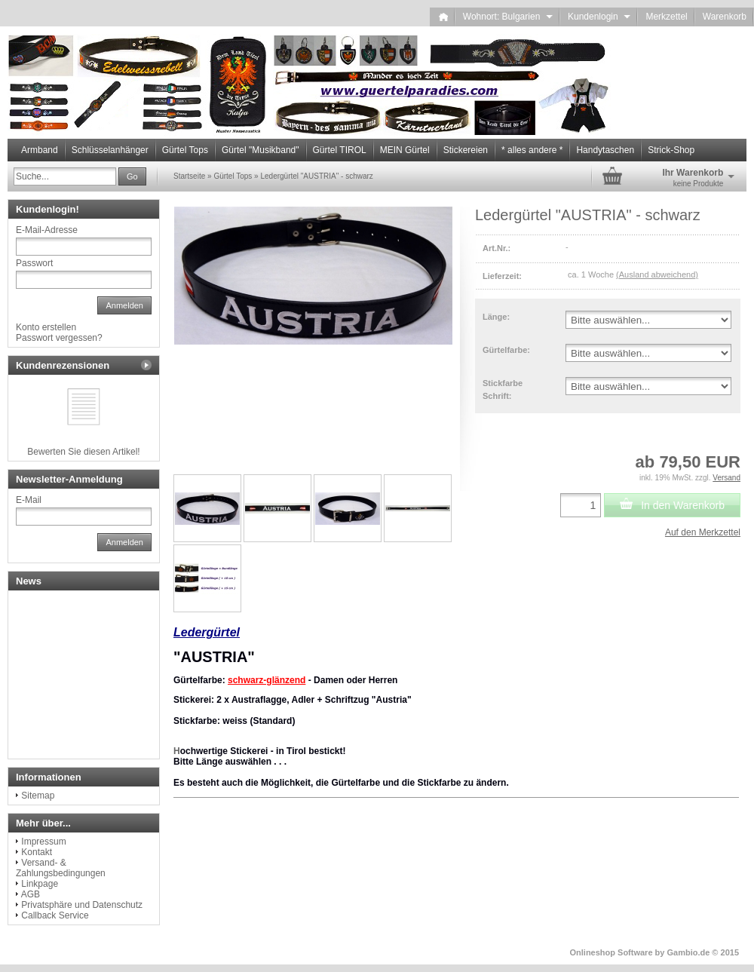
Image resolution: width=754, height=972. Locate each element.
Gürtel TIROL (339, 150)
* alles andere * (531, 150)
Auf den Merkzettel (702, 532)
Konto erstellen (46, 327)
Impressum (43, 841)
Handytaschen (605, 150)
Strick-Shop (671, 150)
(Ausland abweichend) (657, 274)
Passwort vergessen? (59, 338)
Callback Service (54, 915)
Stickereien (465, 150)
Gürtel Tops (185, 150)
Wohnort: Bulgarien (508, 16)
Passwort (34, 263)
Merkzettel (666, 16)
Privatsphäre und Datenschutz (82, 905)
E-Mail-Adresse (47, 230)
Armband (39, 150)
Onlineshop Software (611, 952)
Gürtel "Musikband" (260, 150)
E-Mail (28, 500)
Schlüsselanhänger (110, 150)
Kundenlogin (599, 16)
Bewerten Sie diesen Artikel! (83, 451)
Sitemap (37, 795)
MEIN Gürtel (405, 150)
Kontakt (36, 852)
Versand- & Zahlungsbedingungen (61, 867)
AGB (30, 894)
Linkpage (39, 883)
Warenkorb (724, 16)
